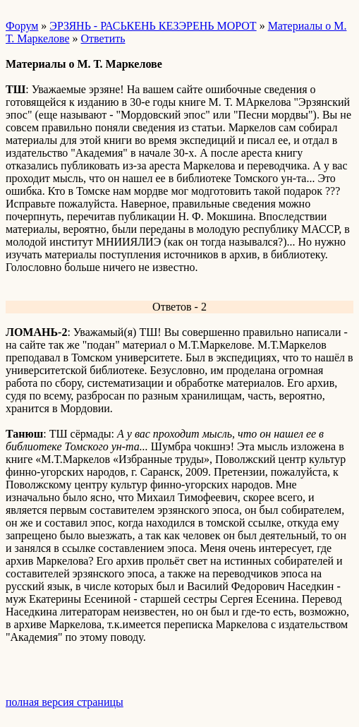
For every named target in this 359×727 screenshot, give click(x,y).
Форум (22, 26)
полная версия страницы (64, 702)
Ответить (103, 38)
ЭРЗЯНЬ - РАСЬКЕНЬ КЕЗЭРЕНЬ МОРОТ (152, 26)
